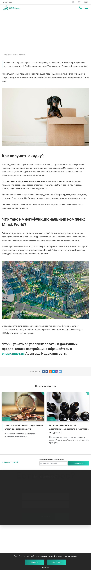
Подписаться (79, 463)
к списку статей (11, 462)
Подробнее (46, 567)
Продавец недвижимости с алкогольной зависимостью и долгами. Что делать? (69, 429)
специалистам (13, 354)
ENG (86, 2)
